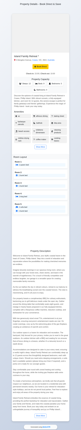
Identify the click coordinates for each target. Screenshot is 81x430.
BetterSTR (46, 427)
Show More (40, 147)
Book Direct (40, 67)
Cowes (35, 60)
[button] (40, 33)
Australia (50, 60)
